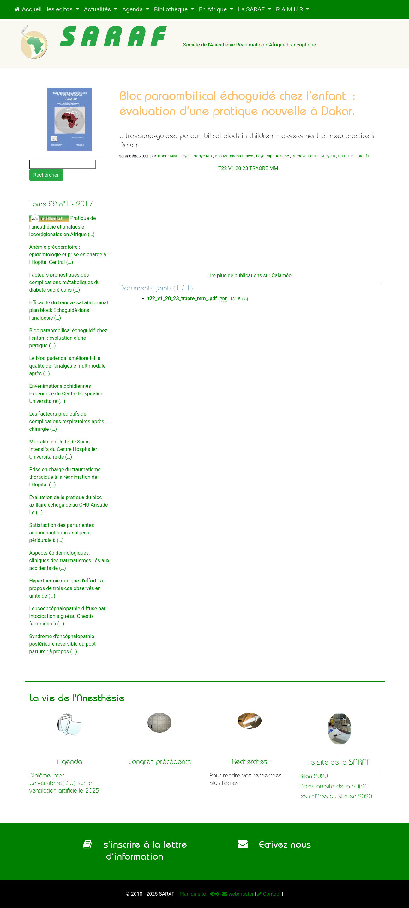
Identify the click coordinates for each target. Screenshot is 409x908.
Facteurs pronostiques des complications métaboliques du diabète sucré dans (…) (64, 282)
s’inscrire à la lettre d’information (135, 850)
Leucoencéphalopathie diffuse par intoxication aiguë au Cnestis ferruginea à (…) (67, 616)
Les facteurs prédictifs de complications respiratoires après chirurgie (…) (66, 421)
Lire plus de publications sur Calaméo (250, 275)
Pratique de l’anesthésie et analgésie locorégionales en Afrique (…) (62, 226)
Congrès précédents (159, 761)
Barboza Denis (305, 156)
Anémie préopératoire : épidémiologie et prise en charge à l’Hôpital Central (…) (67, 254)
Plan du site (192, 894)
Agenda (133, 9)
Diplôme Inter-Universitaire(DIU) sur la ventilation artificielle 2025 (64, 783)
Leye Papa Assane (272, 156)
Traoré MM (167, 156)
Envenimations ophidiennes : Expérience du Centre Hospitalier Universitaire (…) (66, 393)
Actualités (98, 9)
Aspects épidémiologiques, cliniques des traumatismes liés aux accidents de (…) (69, 560)
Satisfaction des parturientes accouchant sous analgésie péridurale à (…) (61, 532)
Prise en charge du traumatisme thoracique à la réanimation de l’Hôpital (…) (65, 477)
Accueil (28, 9)
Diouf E (364, 156)
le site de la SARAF (339, 762)
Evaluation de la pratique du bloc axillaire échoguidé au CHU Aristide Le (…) (68, 504)
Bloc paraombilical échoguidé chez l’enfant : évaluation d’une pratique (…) (68, 338)
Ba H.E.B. (346, 156)
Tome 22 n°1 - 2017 (61, 204)
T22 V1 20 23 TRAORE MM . (249, 168)
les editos (60, 9)
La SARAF (252, 9)
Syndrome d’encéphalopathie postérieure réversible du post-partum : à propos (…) (63, 644)
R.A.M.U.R (290, 9)
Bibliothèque (171, 9)
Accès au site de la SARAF (334, 786)
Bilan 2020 (313, 776)
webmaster (238, 894)
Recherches (249, 761)
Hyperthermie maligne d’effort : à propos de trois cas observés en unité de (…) (66, 588)
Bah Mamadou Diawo (234, 156)
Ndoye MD (202, 156)
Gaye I (184, 156)
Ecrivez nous (274, 844)
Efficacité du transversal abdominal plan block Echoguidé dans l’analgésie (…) (68, 310)
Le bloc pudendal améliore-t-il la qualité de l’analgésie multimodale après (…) (67, 365)
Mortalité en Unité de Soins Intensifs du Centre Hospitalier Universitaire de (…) (63, 449)
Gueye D (328, 156)
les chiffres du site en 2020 (335, 796)
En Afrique (213, 9)
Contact (269, 894)
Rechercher (46, 175)
